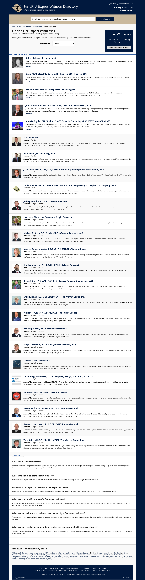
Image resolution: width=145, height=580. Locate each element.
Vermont (15, 559)
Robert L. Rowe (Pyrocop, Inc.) (41, 58)
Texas (120, 557)
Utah (125, 557)
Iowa (109, 553)
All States (15, 553)
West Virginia (40, 559)
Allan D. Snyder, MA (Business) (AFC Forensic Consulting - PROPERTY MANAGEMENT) (68, 121)
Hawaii (105, 553)
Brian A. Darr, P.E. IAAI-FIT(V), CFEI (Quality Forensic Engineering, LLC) (58, 281)
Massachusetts (37, 555)
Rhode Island (83, 557)
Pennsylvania (73, 557)
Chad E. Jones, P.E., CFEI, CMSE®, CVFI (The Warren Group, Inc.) (54, 297)
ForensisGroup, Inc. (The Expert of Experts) (45, 393)
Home (13, 26)
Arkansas (34, 553)
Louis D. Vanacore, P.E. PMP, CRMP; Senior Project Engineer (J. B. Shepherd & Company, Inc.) (69, 186)
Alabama (28, 553)
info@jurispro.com (123, 8)
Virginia (130, 557)
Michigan (59, 555)
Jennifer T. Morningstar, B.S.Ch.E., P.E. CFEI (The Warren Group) (54, 249)
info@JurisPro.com (89, 574)
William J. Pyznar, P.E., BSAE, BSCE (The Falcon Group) (50, 313)
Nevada (40, 557)
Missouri (74, 555)
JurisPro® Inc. (30, 578)
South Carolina (94, 557)
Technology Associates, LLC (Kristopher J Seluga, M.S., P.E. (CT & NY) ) (57, 377)
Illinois (119, 553)
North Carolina (98, 555)
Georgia (99, 553)
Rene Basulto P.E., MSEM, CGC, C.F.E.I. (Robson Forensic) (51, 408)
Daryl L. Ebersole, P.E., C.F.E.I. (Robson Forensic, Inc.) (49, 345)
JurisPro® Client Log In (125, 4)
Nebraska (117, 555)
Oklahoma (58, 557)
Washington (23, 559)
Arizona (41, 553)
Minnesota (66, 555)
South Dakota (104, 557)
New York (47, 557)
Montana (89, 555)
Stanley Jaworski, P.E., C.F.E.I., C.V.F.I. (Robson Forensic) (51, 265)
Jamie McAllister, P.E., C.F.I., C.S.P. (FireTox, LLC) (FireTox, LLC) (56, 74)
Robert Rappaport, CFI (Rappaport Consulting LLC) (51, 90)
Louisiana (28, 555)
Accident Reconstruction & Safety (32, 26)
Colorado (55, 553)
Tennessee (114, 557)
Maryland (46, 555)
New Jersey (24, 557)
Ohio (52, 557)
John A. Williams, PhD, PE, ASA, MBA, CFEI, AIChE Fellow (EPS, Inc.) (58, 106)
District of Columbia (75, 553)
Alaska (21, 553)
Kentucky (21, 555)
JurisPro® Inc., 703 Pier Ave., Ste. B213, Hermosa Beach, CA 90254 (62, 574)
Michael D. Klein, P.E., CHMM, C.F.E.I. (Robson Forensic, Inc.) (53, 233)
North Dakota (109, 555)
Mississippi (81, 555)
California (48, 553)
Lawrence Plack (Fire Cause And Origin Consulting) (48, 217)
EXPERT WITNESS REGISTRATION (119, 47)
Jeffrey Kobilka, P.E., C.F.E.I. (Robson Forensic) (46, 201)
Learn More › (29, 66)
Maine (53, 555)
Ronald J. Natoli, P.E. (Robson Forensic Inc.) (44, 329)
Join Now (112, 4)
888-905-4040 (126, 11)
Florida (19, 26)
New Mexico (33, 557)
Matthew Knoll (31, 138)
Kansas (14, 555)
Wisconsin (31, 559)
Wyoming (49, 559)
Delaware (86, 553)
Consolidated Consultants (36, 361)
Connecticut (63, 553)
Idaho (114, 553)
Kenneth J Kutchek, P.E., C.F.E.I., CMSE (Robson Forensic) (51, 424)
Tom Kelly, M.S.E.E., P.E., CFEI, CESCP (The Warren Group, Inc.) (53, 440)
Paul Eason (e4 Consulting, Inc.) (39, 154)
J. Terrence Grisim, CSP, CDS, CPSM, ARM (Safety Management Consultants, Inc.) (63, 170)
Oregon (65, 557)
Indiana (124, 553)
